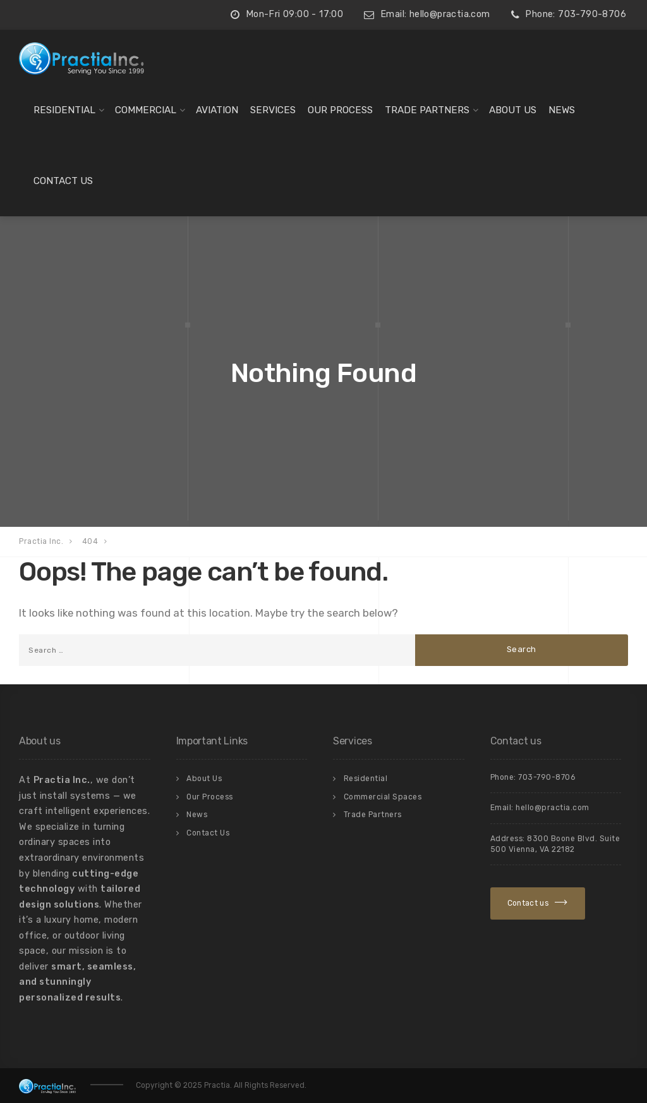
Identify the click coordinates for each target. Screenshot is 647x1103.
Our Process (340, 110)
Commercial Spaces (383, 796)
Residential (64, 110)
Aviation (217, 110)
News (561, 110)
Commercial (145, 110)
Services (273, 110)
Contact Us (63, 181)
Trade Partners (427, 110)
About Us (512, 110)
